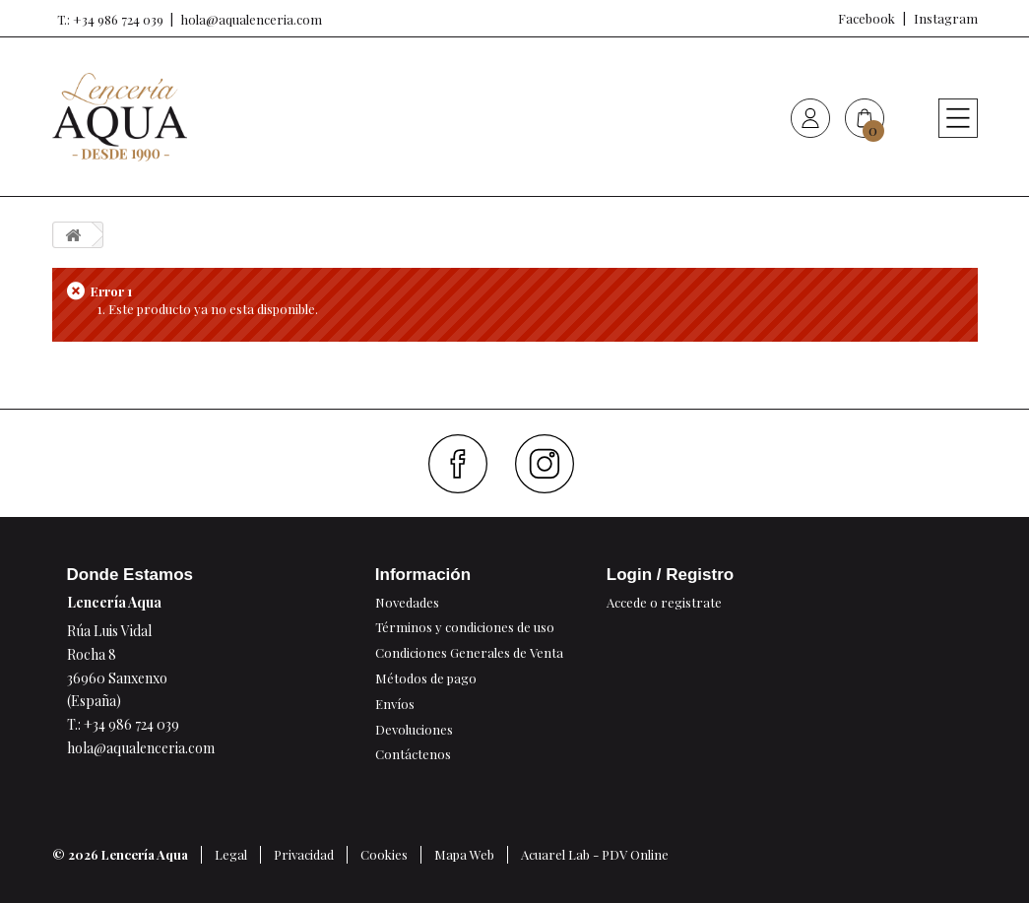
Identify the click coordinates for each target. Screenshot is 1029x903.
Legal (231, 854)
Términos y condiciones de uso (464, 626)
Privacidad (304, 854)
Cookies (384, 854)
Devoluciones (414, 729)
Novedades (407, 602)
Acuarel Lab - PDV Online (595, 854)
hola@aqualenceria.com (251, 19)
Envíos (395, 703)
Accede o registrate (664, 602)
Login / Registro (670, 574)
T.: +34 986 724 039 (107, 19)
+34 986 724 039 (131, 724)
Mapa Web (464, 854)
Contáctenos (413, 753)
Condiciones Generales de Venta (469, 652)
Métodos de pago (426, 678)
